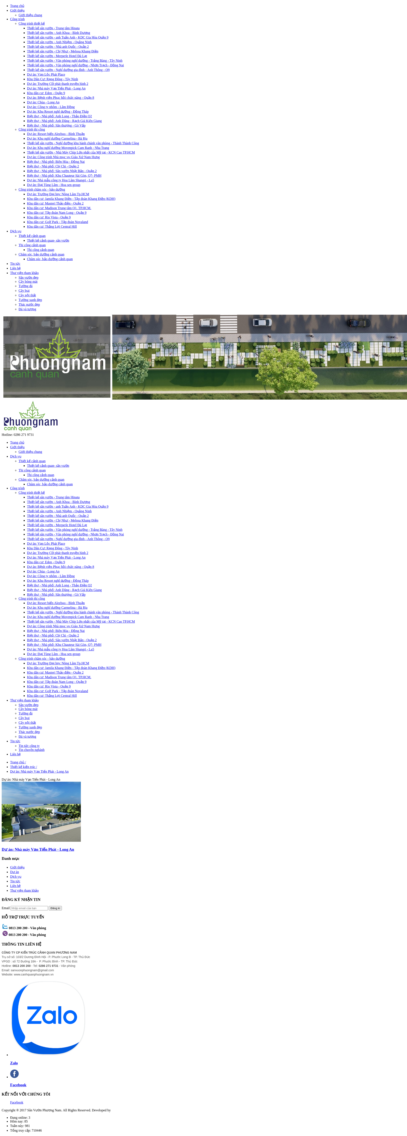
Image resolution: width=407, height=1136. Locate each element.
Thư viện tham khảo (24, 273)
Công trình (17, 19)
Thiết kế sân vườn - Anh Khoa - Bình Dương (58, 33)
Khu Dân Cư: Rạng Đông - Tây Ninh (52, 79)
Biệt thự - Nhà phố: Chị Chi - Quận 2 (53, 166)
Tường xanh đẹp (30, 300)
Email (6, 908)
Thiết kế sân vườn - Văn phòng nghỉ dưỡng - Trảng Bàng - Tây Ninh (74, 60)
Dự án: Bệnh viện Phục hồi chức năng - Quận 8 (60, 97)
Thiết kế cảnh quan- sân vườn (48, 240)
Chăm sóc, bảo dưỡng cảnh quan (41, 254)
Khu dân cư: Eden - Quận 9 (46, 93)
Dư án (14, 872)
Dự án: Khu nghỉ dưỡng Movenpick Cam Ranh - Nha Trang (68, 148)
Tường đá (26, 286)
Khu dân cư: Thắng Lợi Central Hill (52, 226)
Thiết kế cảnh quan (32, 236)
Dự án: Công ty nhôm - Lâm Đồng (51, 107)
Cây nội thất (27, 295)
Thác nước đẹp (29, 304)
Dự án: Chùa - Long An (43, 102)
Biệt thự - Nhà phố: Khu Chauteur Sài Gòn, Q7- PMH (64, 175)
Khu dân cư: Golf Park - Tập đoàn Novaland (57, 222)
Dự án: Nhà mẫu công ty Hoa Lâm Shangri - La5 (60, 180)
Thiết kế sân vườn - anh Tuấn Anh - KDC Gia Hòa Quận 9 (67, 37)
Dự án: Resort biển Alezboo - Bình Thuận (56, 134)
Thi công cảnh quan (32, 245)
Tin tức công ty (29, 746)
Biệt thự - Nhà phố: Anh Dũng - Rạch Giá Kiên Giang (64, 121)
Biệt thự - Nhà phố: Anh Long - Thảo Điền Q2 (59, 116)
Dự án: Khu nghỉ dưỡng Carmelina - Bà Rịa (57, 138)
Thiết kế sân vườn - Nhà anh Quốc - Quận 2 (58, 46)
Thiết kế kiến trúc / (23, 767)
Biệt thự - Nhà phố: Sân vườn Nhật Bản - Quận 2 (62, 171)
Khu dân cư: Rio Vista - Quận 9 (49, 217)
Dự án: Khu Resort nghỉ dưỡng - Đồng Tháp (58, 111)
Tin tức (15, 263)
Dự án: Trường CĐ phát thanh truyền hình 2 (57, 84)
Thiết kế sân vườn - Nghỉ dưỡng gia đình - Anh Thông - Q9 (68, 70)
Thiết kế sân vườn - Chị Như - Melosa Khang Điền (62, 51)
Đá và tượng (27, 309)
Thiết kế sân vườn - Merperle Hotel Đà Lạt (57, 56)
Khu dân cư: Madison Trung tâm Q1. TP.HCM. (59, 208)
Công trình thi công (32, 129)
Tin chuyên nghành (32, 750)
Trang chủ (17, 6)
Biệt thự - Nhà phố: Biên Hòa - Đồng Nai (56, 161)
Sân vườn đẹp (28, 277)
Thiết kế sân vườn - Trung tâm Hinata (53, 28)
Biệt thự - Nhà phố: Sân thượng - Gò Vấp (56, 125)
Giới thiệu (17, 10)
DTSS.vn (118, 1110)
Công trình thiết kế (32, 23)
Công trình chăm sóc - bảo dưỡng (42, 189)
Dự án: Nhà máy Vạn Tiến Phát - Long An (56, 88)
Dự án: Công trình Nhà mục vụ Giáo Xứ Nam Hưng (63, 157)
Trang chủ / (18, 762)
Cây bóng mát (28, 281)
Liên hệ (15, 268)
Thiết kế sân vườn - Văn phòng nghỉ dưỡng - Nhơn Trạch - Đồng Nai (75, 65)
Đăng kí (55, 908)
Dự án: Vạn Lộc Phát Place (46, 74)
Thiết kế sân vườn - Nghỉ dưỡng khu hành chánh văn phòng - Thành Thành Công (83, 143)
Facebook (16, 1102)
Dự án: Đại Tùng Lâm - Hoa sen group (53, 185)
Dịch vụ (15, 231)
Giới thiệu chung (30, 15)
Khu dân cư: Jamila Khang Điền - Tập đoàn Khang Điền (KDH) (71, 199)
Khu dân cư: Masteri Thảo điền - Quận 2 (55, 203)
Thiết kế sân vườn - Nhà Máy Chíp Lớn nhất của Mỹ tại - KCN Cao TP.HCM (81, 152)
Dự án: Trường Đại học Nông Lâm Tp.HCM (58, 194)
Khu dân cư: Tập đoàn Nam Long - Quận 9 (57, 212)
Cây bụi (24, 290)
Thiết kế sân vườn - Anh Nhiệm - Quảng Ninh (59, 42)
